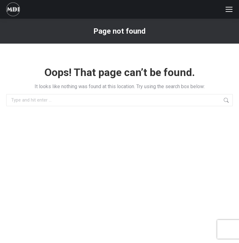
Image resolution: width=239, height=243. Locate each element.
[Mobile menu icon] (229, 9)
